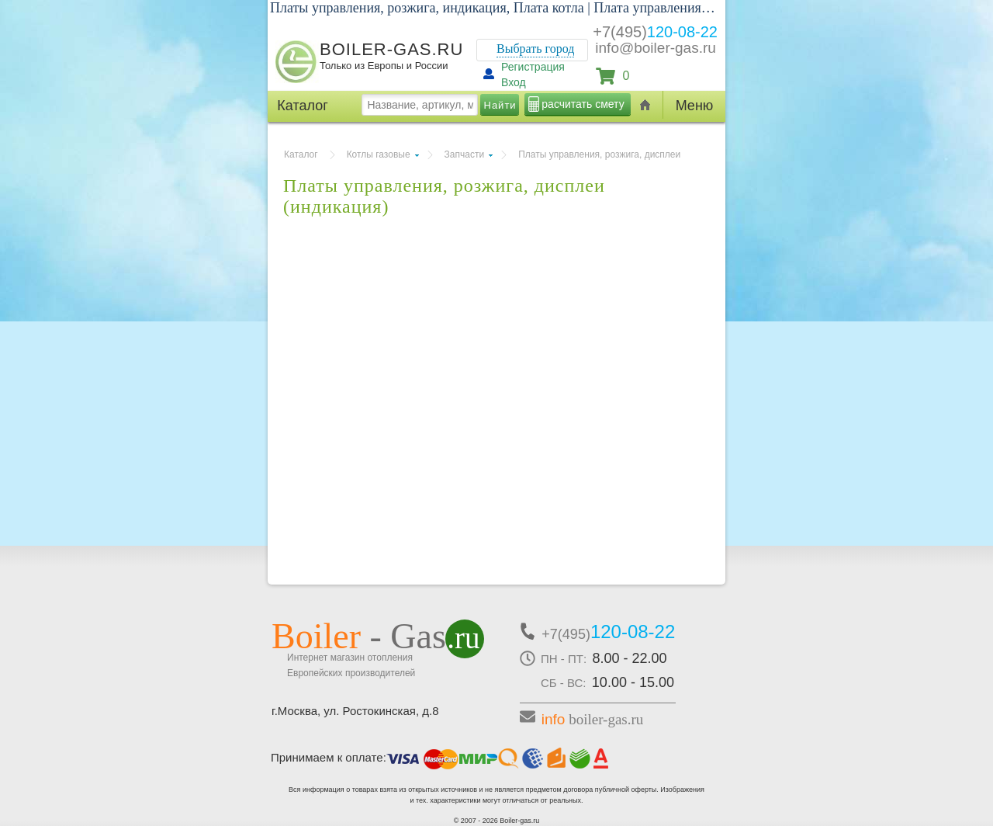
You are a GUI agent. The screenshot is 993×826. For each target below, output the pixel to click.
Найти (500, 105)
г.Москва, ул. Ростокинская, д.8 (355, 710)
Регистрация (533, 67)
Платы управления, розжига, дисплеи (599, 154)
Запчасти (465, 154)
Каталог (301, 154)
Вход (513, 82)
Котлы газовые (378, 154)
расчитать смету (582, 104)
